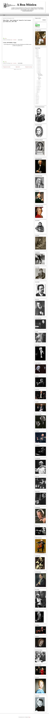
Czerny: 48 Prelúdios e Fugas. (9, 42)
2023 (37, 53)
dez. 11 (39, 68)
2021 (37, 56)
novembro (38, 86)
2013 (37, 100)
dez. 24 (39, 61)
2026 (37, 49)
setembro (38, 89)
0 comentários (14, 39)
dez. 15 (39, 65)
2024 (37, 52)
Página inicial (18, 66)
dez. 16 (39, 64)
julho (37, 92)
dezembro (38, 57)
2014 (37, 99)
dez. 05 (39, 83)
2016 (37, 96)
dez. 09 (39, 71)
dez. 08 (39, 72)
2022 (37, 55)
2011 (37, 103)
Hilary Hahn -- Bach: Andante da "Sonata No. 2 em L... (40, 75)
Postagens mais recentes (6, 66)
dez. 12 (39, 67)
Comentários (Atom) (18, 69)
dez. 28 (39, 60)
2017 (37, 95)
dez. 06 (39, 82)
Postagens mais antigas (28, 66)
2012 (37, 102)
